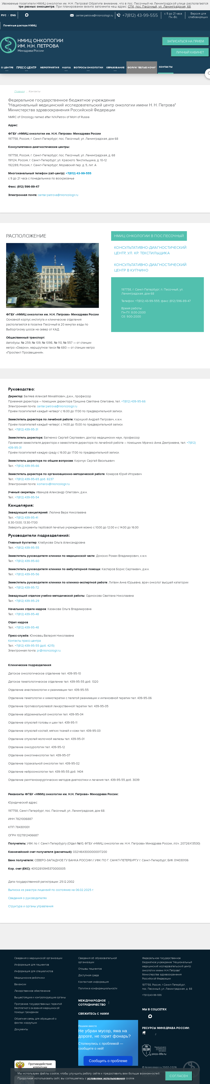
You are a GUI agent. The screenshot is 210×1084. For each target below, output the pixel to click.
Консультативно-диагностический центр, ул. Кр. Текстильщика (150, 250)
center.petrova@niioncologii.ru (94, 15)
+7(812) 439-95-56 (27, 574)
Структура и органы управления (30, 906)
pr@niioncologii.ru (49, 650)
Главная (19, 91)
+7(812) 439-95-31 (26, 429)
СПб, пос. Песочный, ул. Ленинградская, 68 (159, 6)
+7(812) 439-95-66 (133, 401)
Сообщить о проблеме (108, 1061)
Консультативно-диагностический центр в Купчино (150, 267)
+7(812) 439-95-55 (27, 547)
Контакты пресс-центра (24, 641)
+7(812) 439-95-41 (26, 517)
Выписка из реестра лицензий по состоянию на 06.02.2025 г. (51, 890)
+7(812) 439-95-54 (27, 497)
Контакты (34, 91)
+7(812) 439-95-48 (27, 614)
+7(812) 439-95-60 (27, 561)
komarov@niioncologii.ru (53, 484)
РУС (3, 15)
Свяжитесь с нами (93, 1013)
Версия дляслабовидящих (198, 15)
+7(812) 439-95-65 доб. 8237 (34, 479)
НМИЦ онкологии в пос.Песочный (149, 236)
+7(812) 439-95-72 (27, 587)
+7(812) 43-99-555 (140, 15)
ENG (13, 15)
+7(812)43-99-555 (152, 995)
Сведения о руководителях (27, 898)
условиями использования (106, 1078)
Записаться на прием (185, 41)
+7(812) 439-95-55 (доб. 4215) (34, 645)
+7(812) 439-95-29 (27, 601)
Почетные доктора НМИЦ (20, 25)
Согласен (179, 1076)
